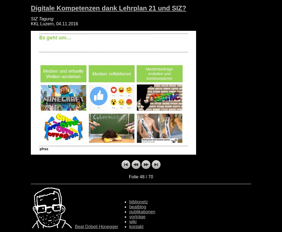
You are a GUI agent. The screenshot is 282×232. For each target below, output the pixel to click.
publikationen (142, 211)
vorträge (137, 216)
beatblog (137, 206)
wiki (133, 221)
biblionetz (138, 202)
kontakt (136, 226)
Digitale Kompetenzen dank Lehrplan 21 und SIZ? (108, 8)
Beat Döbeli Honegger (96, 226)
